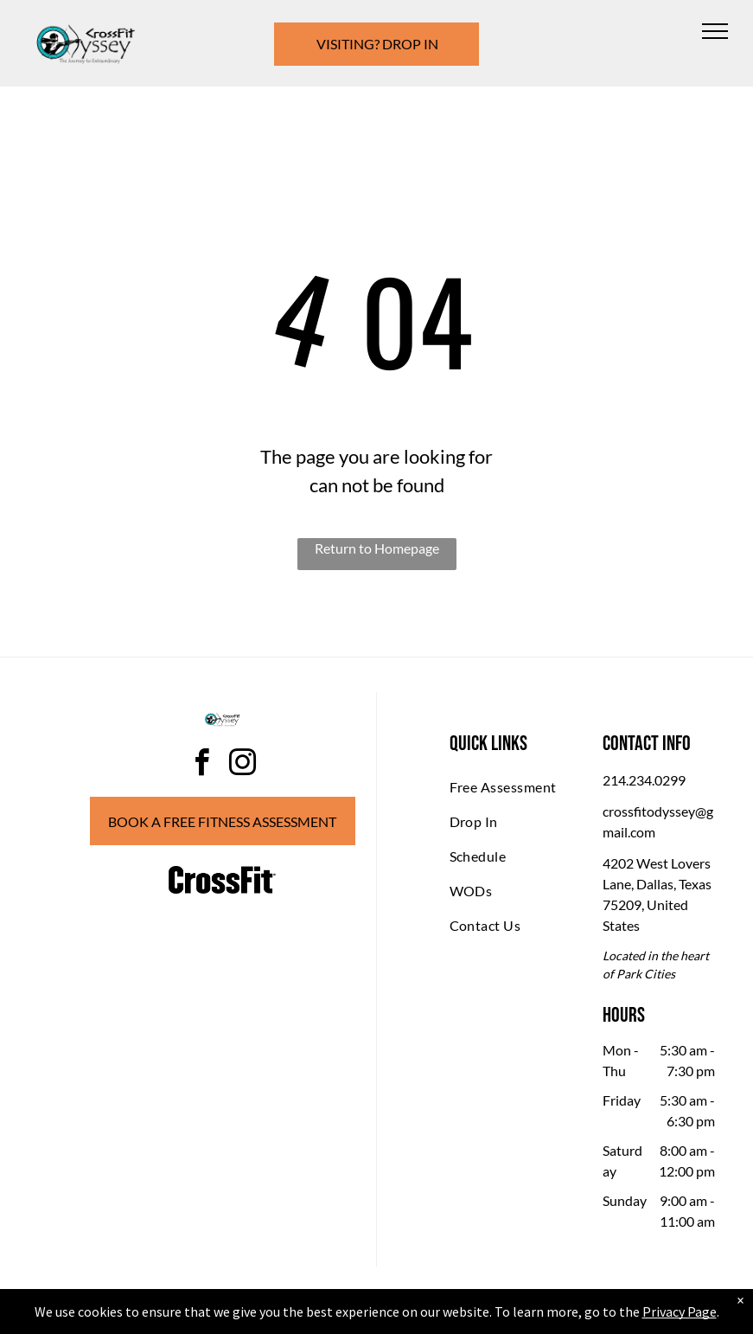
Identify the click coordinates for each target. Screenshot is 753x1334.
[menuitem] (512, 787)
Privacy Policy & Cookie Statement (269, 1318)
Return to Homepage (377, 548)
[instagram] (242, 765)
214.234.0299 (644, 780)
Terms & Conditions (519, 1318)
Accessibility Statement (411, 1318)
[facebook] (202, 765)
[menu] (714, 31)
